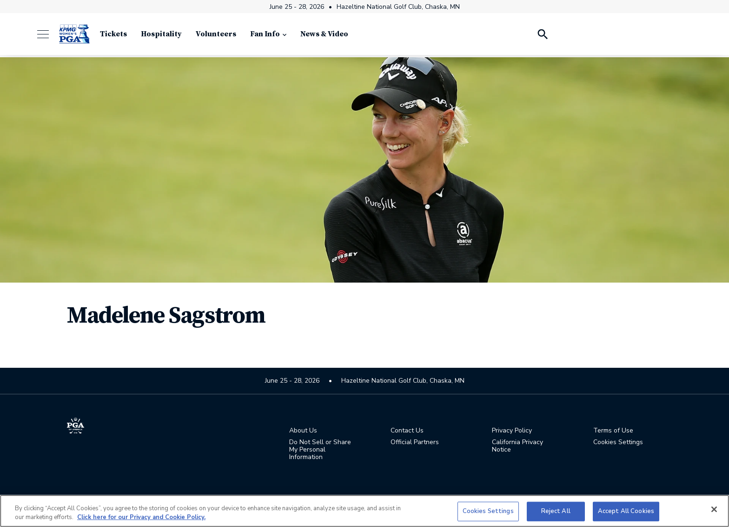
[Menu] (47, 37)
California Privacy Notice (517, 446)
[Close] (714, 509)
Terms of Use (613, 431)
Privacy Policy (512, 431)
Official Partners (415, 443)
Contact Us (407, 431)
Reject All (555, 511)
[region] (364, 511)
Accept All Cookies (626, 511)
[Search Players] (542, 37)
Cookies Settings (618, 443)
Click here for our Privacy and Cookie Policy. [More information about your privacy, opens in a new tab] (141, 517)
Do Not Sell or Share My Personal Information (320, 450)
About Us (303, 431)
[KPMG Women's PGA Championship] (74, 37)
